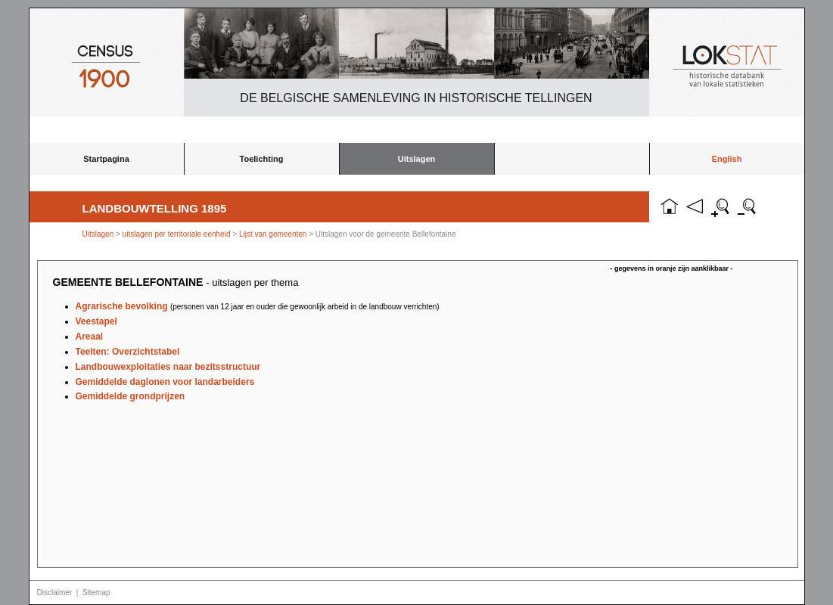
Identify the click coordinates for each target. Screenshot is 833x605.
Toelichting (262, 158)
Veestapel (96, 321)
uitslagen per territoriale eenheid (178, 234)
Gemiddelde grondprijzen (130, 396)
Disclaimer (55, 592)
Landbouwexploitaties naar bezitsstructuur (168, 366)
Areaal (90, 336)
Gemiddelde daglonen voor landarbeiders (165, 382)
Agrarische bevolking (258, 306)
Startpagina (106, 158)
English (727, 158)
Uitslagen (417, 158)
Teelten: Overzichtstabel (128, 351)
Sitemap (96, 592)
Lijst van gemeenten (273, 234)
